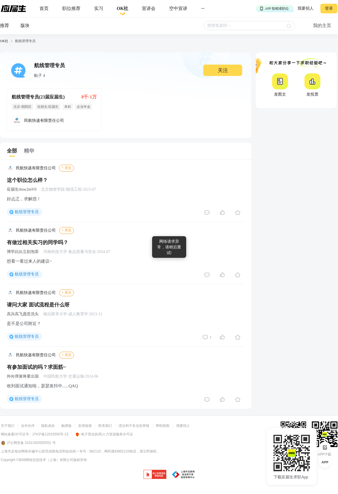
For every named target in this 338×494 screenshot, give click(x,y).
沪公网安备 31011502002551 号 (28, 443)
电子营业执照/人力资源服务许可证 (104, 434)
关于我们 (7, 426)
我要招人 (306, 8)
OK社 (4, 41)
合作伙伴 (28, 426)
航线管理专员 (27, 212)
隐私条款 (48, 426)
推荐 (4, 25)
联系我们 (105, 426)
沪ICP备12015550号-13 (50, 434)
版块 (25, 25)
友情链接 (85, 426)
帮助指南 (162, 426)
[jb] (155, 475)
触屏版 (66, 426)
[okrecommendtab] (122, 9)
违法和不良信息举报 (134, 426)
